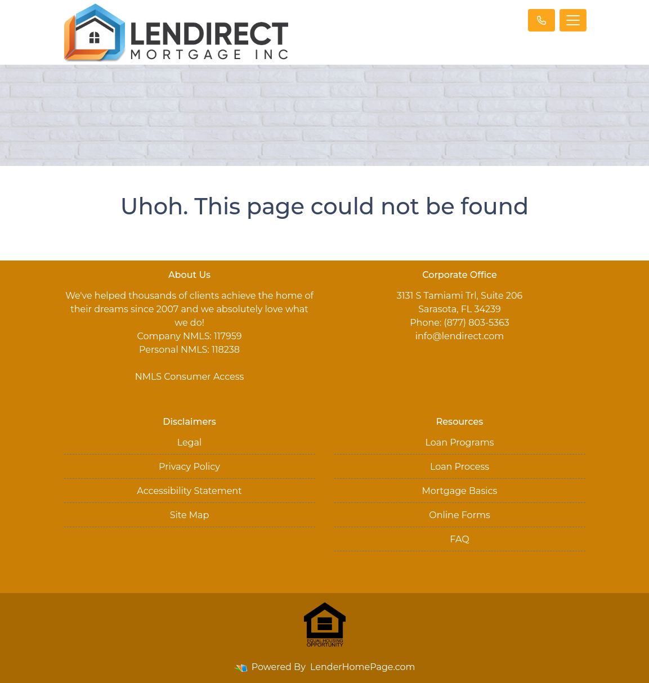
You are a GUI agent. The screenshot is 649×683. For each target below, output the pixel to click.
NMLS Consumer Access (189, 376)
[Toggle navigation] (573, 20)
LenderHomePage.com (362, 667)
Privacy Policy (189, 466)
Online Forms (459, 515)
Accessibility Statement (189, 491)
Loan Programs (459, 442)
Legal (189, 442)
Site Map (189, 515)
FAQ (459, 539)
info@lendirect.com (459, 336)
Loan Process (459, 466)
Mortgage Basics (460, 491)
